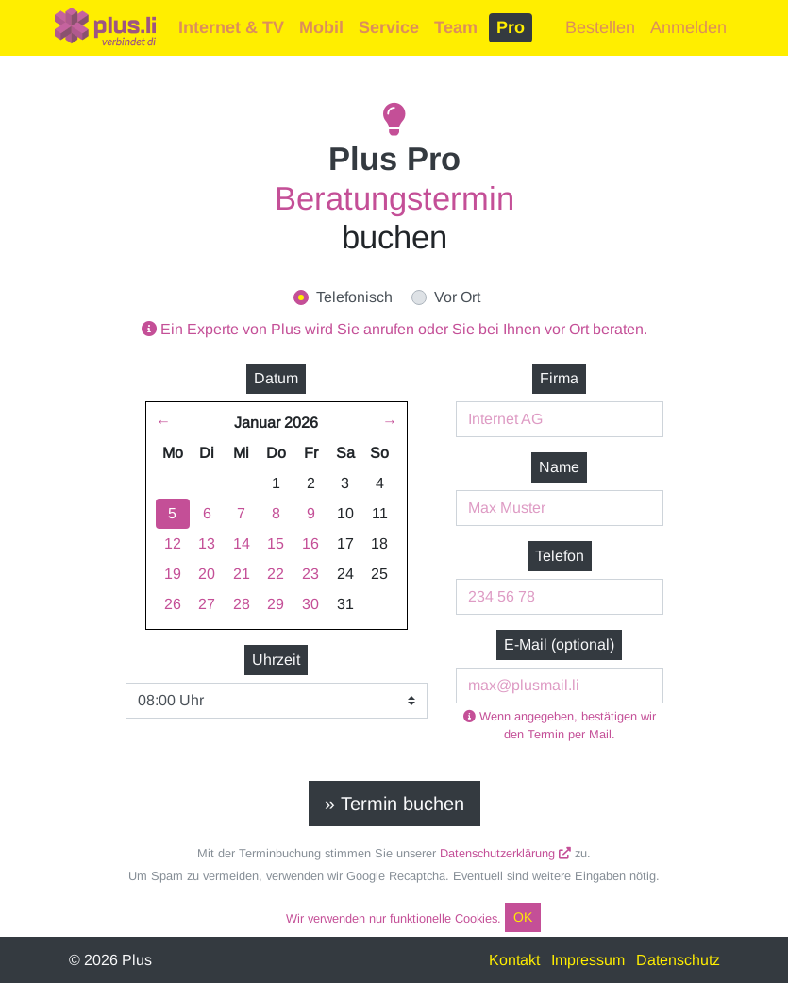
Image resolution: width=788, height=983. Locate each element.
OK (522, 916)
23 (310, 574)
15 (275, 543)
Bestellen (600, 27)
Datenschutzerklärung (505, 853)
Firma (559, 378)
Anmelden (688, 27)
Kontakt (514, 960)
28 (241, 604)
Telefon (559, 556)
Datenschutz (678, 960)
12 (172, 543)
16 (310, 543)
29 (275, 604)
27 (206, 604)
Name (559, 467)
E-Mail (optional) (559, 644)
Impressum (588, 960)
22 (275, 574)
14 (241, 543)
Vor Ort (457, 297)
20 (206, 574)
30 (310, 604)
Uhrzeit (276, 660)
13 (206, 543)
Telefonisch (354, 297)
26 (172, 604)
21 (241, 574)
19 (172, 574)
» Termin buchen (394, 803)
